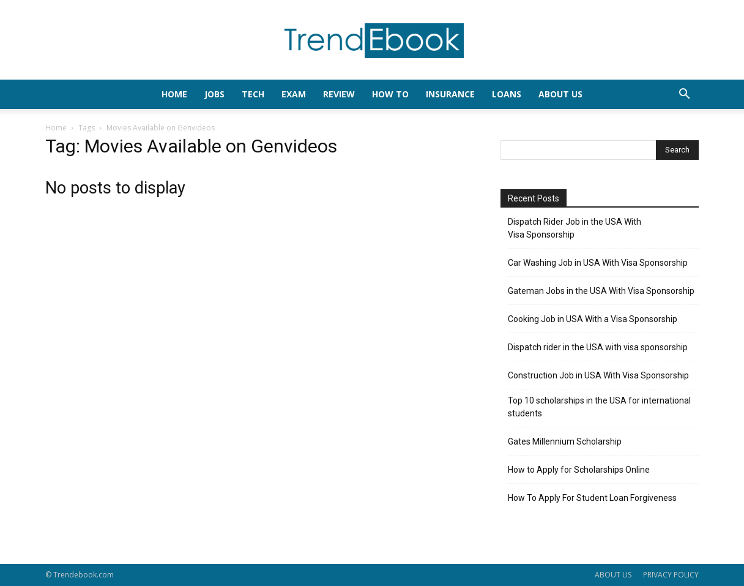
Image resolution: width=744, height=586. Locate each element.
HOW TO (390, 94)
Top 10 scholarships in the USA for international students (599, 407)
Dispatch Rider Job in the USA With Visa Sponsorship (574, 228)
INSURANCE (450, 94)
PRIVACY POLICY (671, 574)
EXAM (293, 94)
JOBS (214, 94)
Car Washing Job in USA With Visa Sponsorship (598, 263)
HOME (174, 94)
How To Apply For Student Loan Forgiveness (592, 498)
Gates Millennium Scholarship (565, 441)
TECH (253, 94)
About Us (560, 94)
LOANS (506, 94)
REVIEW (339, 94)
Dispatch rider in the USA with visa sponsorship (598, 347)
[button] (684, 95)
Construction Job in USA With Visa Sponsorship (598, 375)
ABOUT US (613, 574)
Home (56, 127)
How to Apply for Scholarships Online (579, 470)
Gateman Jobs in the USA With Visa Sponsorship (601, 291)
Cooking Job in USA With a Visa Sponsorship (592, 319)
